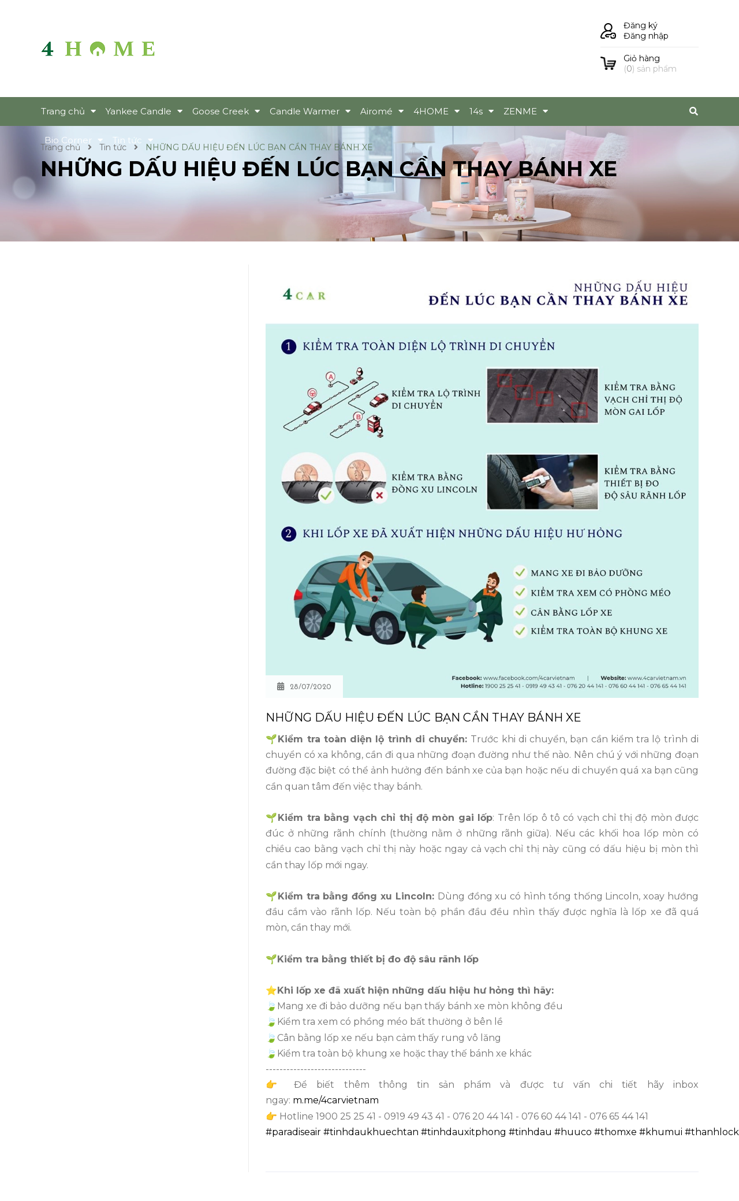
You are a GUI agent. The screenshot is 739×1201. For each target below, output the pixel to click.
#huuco (573, 1131)
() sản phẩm (661, 63)
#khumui (660, 1131)
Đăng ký (641, 25)
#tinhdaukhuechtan (371, 1131)
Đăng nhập (646, 36)
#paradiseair (293, 1131)
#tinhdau (530, 1131)
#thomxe (615, 1131)
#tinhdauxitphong (463, 1131)
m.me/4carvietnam (336, 1100)
